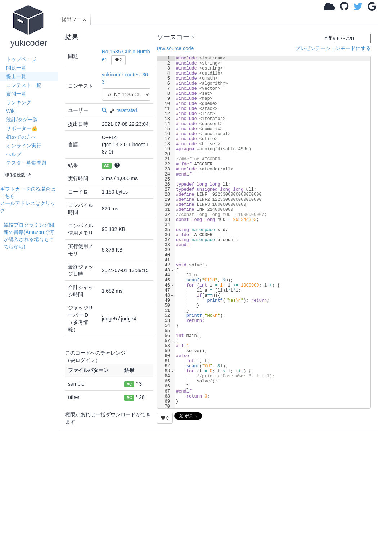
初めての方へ (21, 137)
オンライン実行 (23, 145)
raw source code (175, 48)
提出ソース (74, 19)
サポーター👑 (21, 128)
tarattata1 (123, 110)
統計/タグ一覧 (22, 120)
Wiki (10, 111)
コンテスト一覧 (23, 85)
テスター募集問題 (26, 163)
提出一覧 (16, 76)
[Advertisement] (31, 358)
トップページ (21, 59)
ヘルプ (13, 154)
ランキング (18, 102)
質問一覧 (16, 94)
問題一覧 (16, 68)
